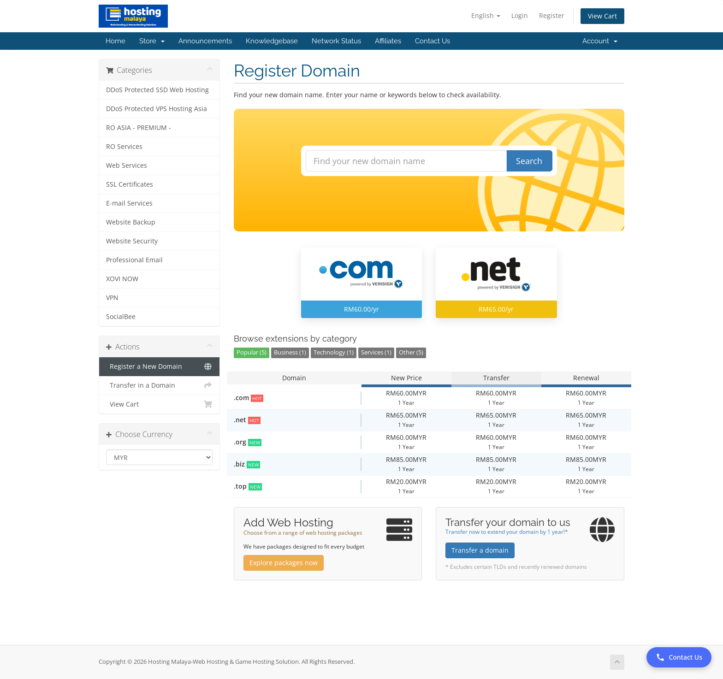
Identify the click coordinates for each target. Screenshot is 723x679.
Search (529, 160)
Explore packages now (283, 562)
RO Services (124, 146)
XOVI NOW (122, 279)
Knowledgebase (272, 41)
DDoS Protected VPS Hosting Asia (156, 109)
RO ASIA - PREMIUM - (138, 128)
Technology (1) (334, 352)
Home (115, 41)
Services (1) (376, 352)
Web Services (126, 165)
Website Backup (130, 222)
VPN (112, 298)
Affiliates (388, 41)
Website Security (132, 241)
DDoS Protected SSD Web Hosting (157, 90)
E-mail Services (129, 203)
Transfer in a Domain (159, 385)
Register (551, 15)
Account (599, 41)
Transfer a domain (480, 550)
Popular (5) (252, 352)
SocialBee (121, 317)
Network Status (336, 41)
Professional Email (134, 260)
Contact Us (432, 41)
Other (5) (411, 352)
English (485, 15)
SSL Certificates (129, 184)
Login (519, 15)
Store (152, 41)
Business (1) (290, 352)
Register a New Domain (159, 366)
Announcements (205, 41)
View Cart (602, 16)
